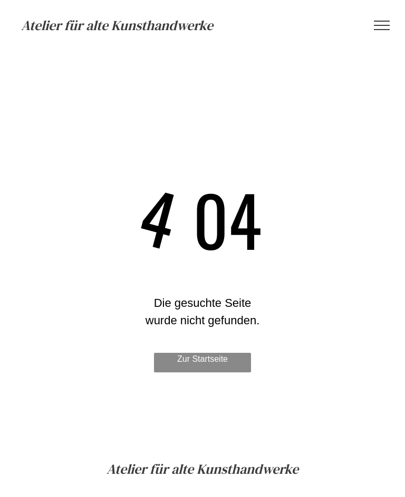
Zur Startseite (202, 358)
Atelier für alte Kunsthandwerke (117, 25)
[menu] (382, 25)
